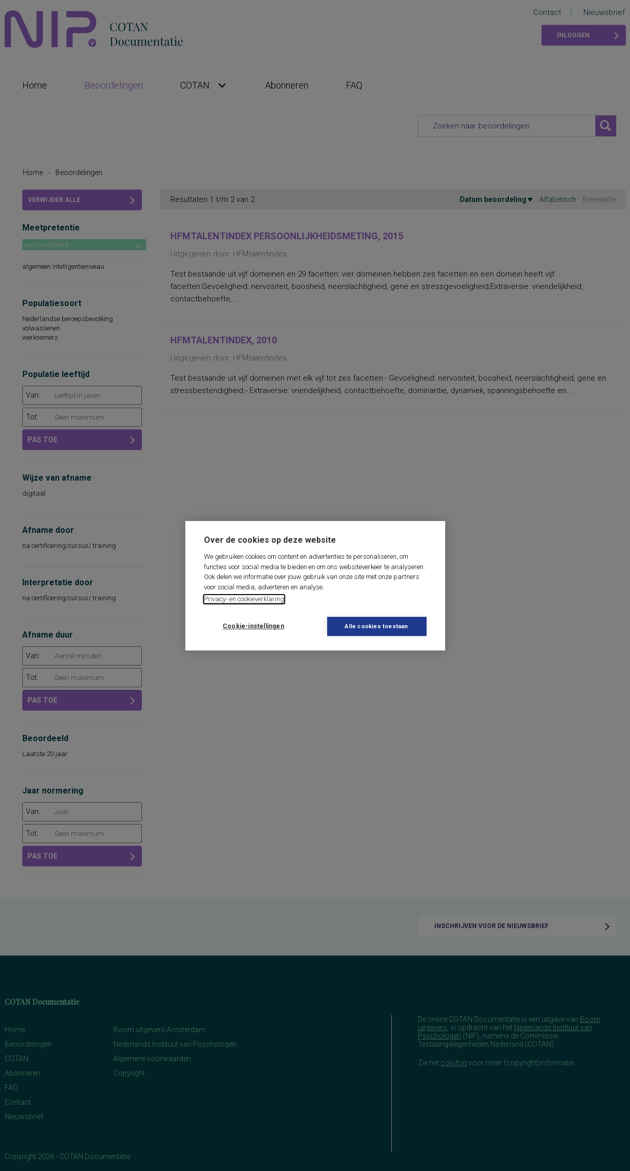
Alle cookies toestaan (376, 626)
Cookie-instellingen (253, 626)
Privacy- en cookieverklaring (244, 599)
